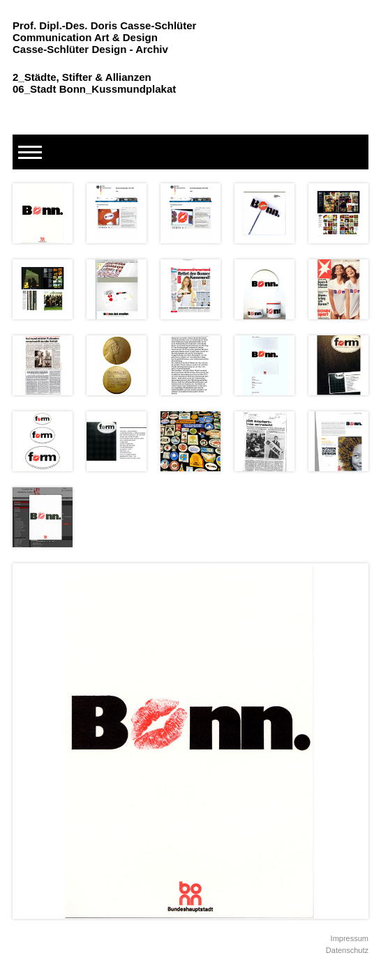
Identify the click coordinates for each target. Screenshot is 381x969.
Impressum (349, 938)
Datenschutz (347, 950)
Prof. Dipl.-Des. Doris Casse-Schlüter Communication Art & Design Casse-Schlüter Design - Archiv (104, 37)
